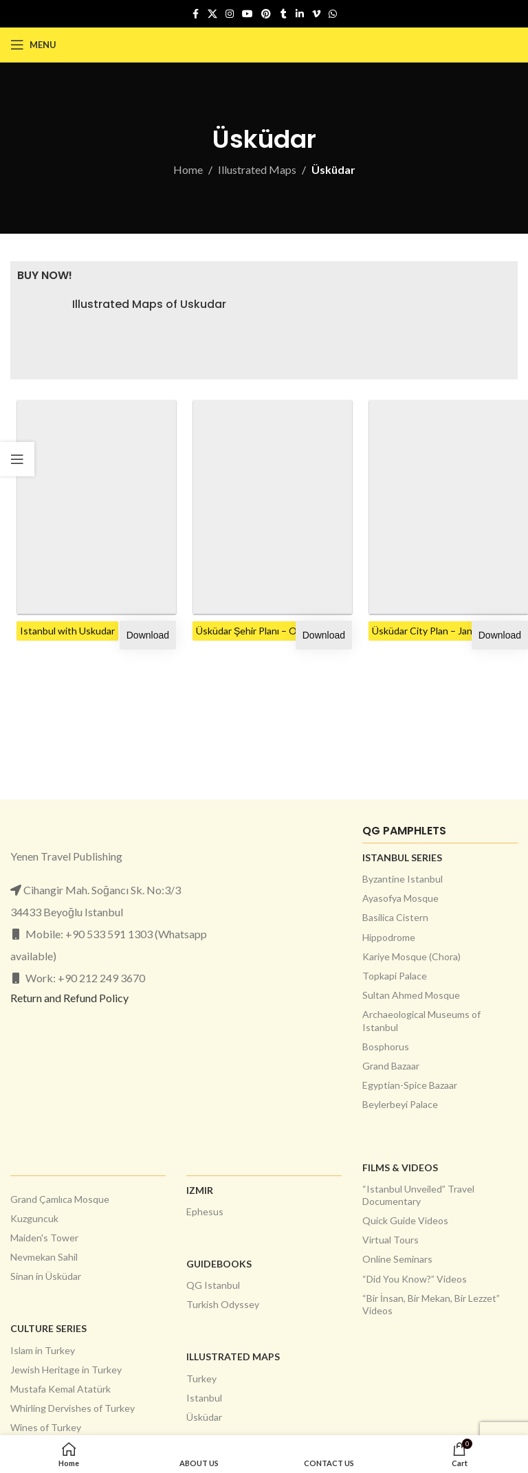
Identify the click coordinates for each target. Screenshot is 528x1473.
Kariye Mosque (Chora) (411, 956)
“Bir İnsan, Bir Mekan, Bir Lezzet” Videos (431, 1304)
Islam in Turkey (42, 1350)
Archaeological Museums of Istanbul (421, 1020)
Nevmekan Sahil (44, 1257)
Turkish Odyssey (222, 1304)
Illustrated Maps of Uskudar (149, 304)
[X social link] (212, 14)
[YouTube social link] (247, 14)
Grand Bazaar (390, 1066)
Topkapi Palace (394, 976)
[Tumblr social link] (283, 14)
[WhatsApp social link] (332, 14)
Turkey (201, 1378)
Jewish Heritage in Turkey (66, 1369)
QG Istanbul (213, 1285)
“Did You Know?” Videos (414, 1279)
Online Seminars (397, 1259)
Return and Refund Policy (69, 997)
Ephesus (204, 1211)
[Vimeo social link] (316, 14)
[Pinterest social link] (266, 14)
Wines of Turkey (45, 1427)
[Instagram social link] (229, 14)
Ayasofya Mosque (400, 898)
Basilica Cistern (395, 917)
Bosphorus (385, 1046)
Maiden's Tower (44, 1237)
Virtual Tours (390, 1239)
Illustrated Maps (257, 169)
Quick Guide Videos (405, 1220)
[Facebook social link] (195, 14)
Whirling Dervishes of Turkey (72, 1408)
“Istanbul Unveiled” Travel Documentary (418, 1195)
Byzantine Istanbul (402, 879)
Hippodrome (388, 937)
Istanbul (204, 1398)
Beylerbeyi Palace (400, 1104)
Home (188, 169)
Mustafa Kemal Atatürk (60, 1389)
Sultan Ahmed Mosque (411, 995)
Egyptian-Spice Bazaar (409, 1085)
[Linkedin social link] (300, 14)
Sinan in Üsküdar (45, 1276)
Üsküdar (204, 1417)
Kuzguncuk (34, 1218)
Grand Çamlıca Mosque (59, 1199)
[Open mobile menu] (33, 44)
